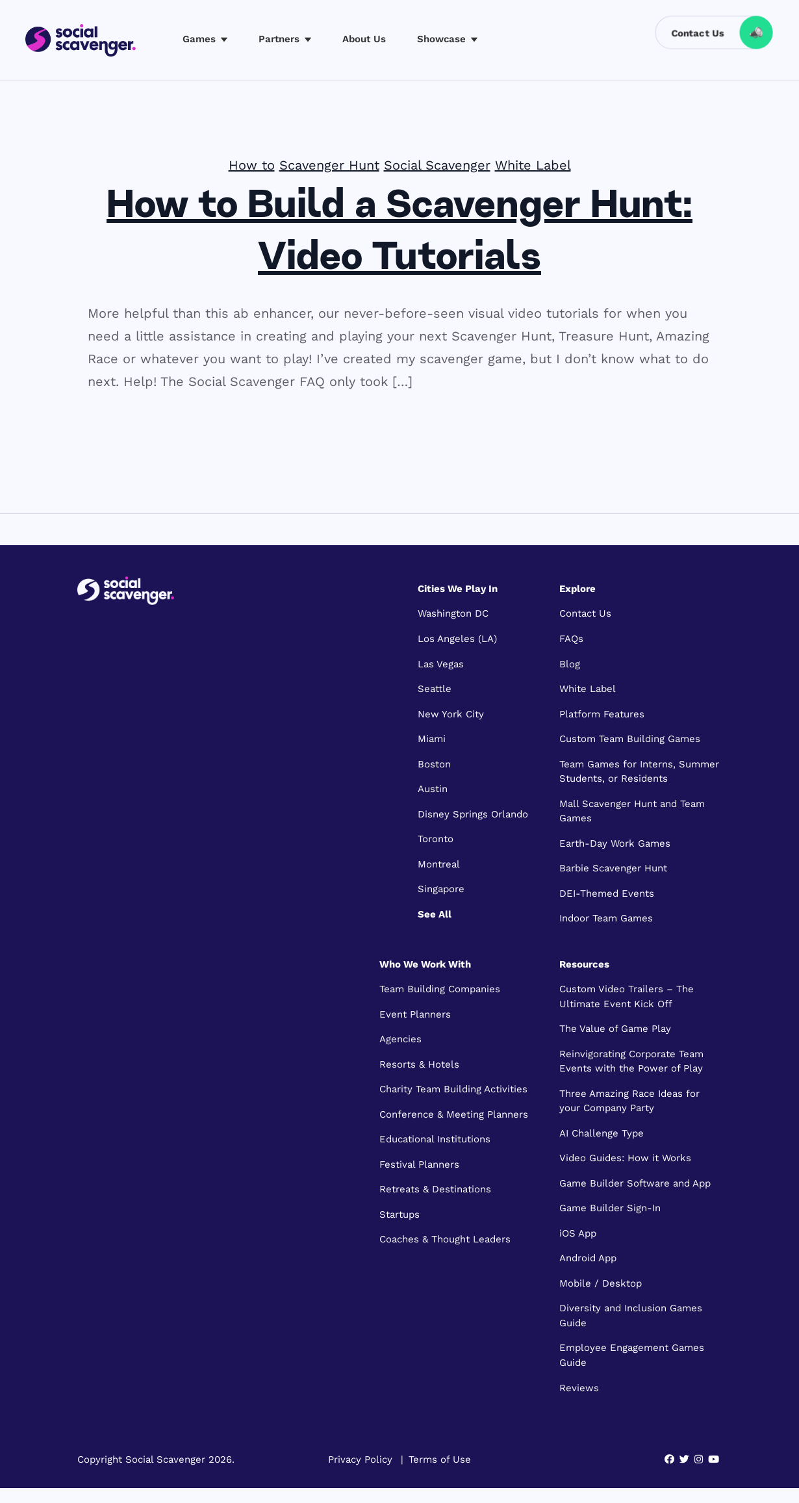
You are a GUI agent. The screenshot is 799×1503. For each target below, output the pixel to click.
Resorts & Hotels (419, 1064)
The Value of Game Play (615, 1028)
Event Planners (415, 1014)
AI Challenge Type (601, 1133)
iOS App (577, 1233)
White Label (533, 165)
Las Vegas (441, 664)
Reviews (579, 1388)
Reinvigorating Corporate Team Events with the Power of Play (631, 1061)
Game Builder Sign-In (610, 1208)
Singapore (441, 889)
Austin (433, 789)
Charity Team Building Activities (453, 1089)
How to (252, 165)
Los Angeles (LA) (457, 639)
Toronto (435, 839)
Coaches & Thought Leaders (445, 1239)
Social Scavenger (437, 165)
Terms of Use (440, 1459)
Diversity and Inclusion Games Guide (630, 1315)
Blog (569, 664)
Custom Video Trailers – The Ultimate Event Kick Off (626, 996)
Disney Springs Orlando (473, 814)
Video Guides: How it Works (625, 1158)
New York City (451, 714)
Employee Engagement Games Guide (631, 1355)
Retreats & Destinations (435, 1189)
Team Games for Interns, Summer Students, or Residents (639, 771)
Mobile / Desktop (600, 1283)
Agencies (400, 1039)
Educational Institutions (434, 1139)
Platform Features (601, 714)
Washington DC (453, 613)
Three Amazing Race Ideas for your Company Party (629, 1101)
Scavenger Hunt (329, 165)
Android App (587, 1258)
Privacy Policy (360, 1459)
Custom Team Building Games (629, 739)
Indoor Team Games (606, 918)
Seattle (434, 689)
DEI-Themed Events (606, 893)
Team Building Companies (439, 989)
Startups (399, 1214)
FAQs (571, 639)
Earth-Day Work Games (614, 843)
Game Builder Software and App (635, 1183)
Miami (432, 739)
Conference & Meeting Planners (453, 1114)
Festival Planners (419, 1164)
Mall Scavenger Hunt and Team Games (632, 811)
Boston (434, 764)
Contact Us (585, 613)
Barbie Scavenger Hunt (613, 868)
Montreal (439, 864)
